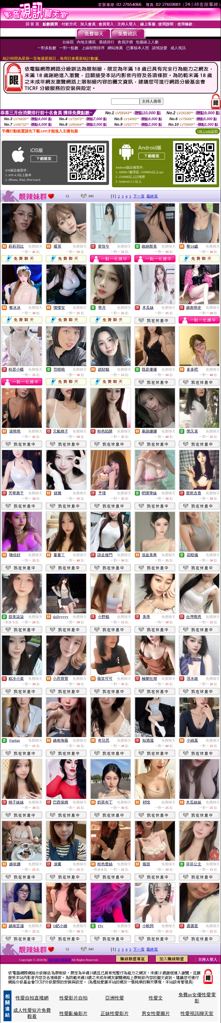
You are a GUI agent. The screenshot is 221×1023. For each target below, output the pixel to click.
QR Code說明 (207, 131)
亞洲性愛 (114, 997)
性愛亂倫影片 (73, 1013)
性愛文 (156, 997)
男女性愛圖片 (156, 1013)
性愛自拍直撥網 (32, 997)
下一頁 (139, 196)
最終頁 (152, 196)
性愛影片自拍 (73, 997)
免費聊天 (35, 246)
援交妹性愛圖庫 (60, 959)
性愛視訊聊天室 (196, 1013)
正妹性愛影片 (115, 1013)
